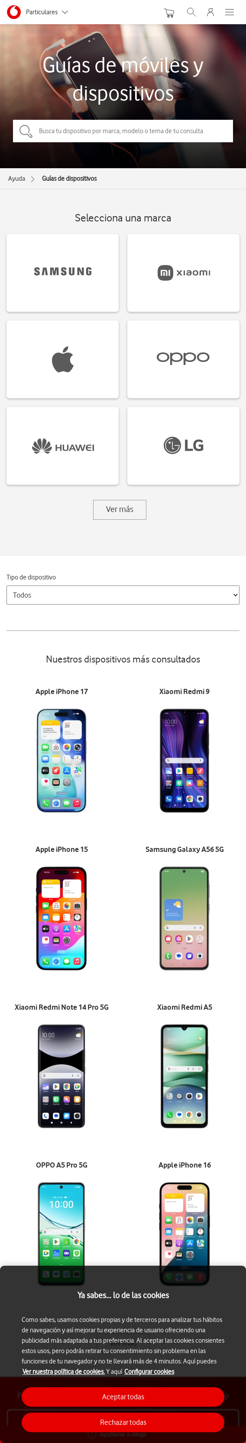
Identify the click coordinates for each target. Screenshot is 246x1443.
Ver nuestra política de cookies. (64, 1372)
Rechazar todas (123, 1422)
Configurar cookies (149, 1372)
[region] (123, 1354)
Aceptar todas (123, 1396)
